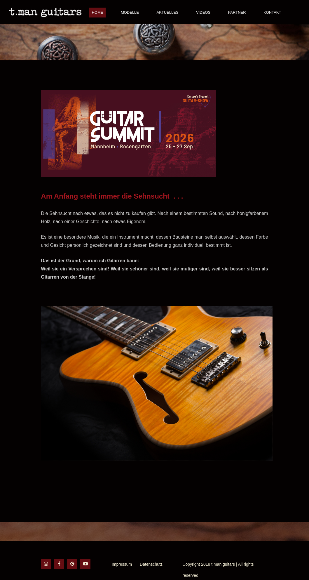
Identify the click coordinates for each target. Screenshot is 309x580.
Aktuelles (167, 12)
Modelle (130, 12)
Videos (203, 12)
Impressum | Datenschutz (137, 564)
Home (97, 12)
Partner (237, 12)
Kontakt (272, 12)
